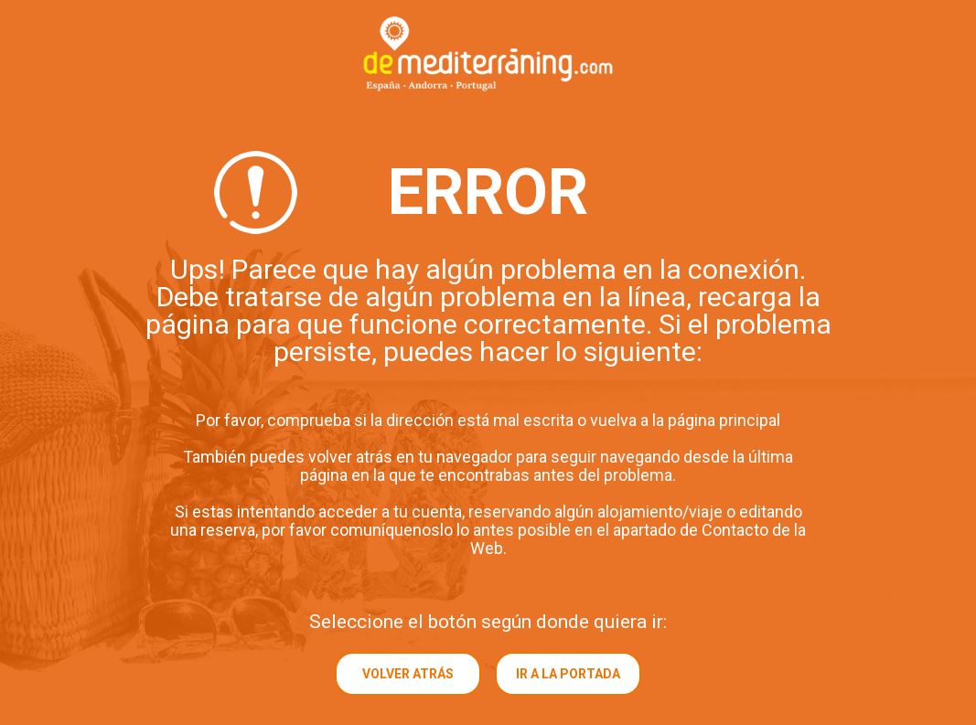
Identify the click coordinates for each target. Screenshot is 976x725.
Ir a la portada (568, 673)
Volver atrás (408, 673)
